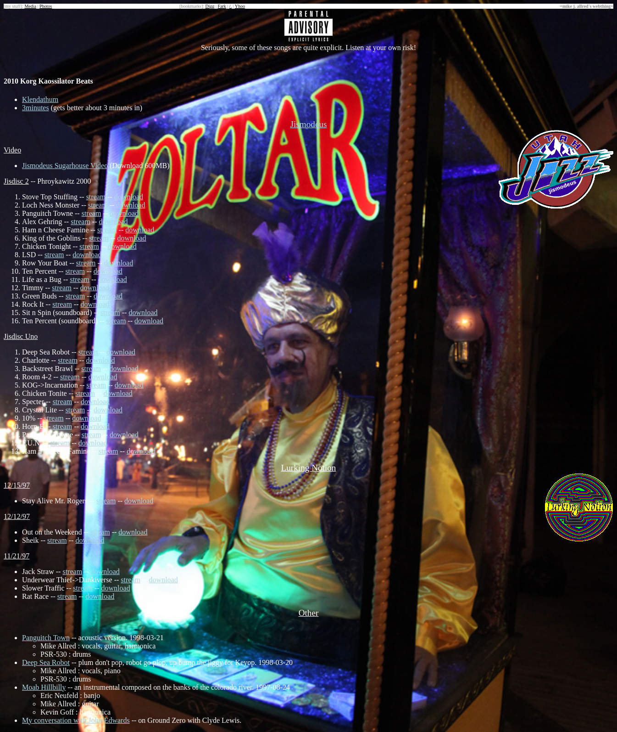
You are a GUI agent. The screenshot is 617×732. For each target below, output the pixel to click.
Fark (222, 6)
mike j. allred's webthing (586, 6)
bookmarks (191, 6)
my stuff (12, 6)
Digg (209, 6)
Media (30, 6)
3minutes (35, 108)
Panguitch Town (46, 638)
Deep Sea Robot (46, 662)
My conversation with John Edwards (76, 720)
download (128, 197)
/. (230, 6)
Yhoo (240, 6)
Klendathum (40, 99)
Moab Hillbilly (44, 687)
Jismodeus (308, 124)
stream (96, 197)
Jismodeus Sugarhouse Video (65, 165)
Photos (45, 6)
